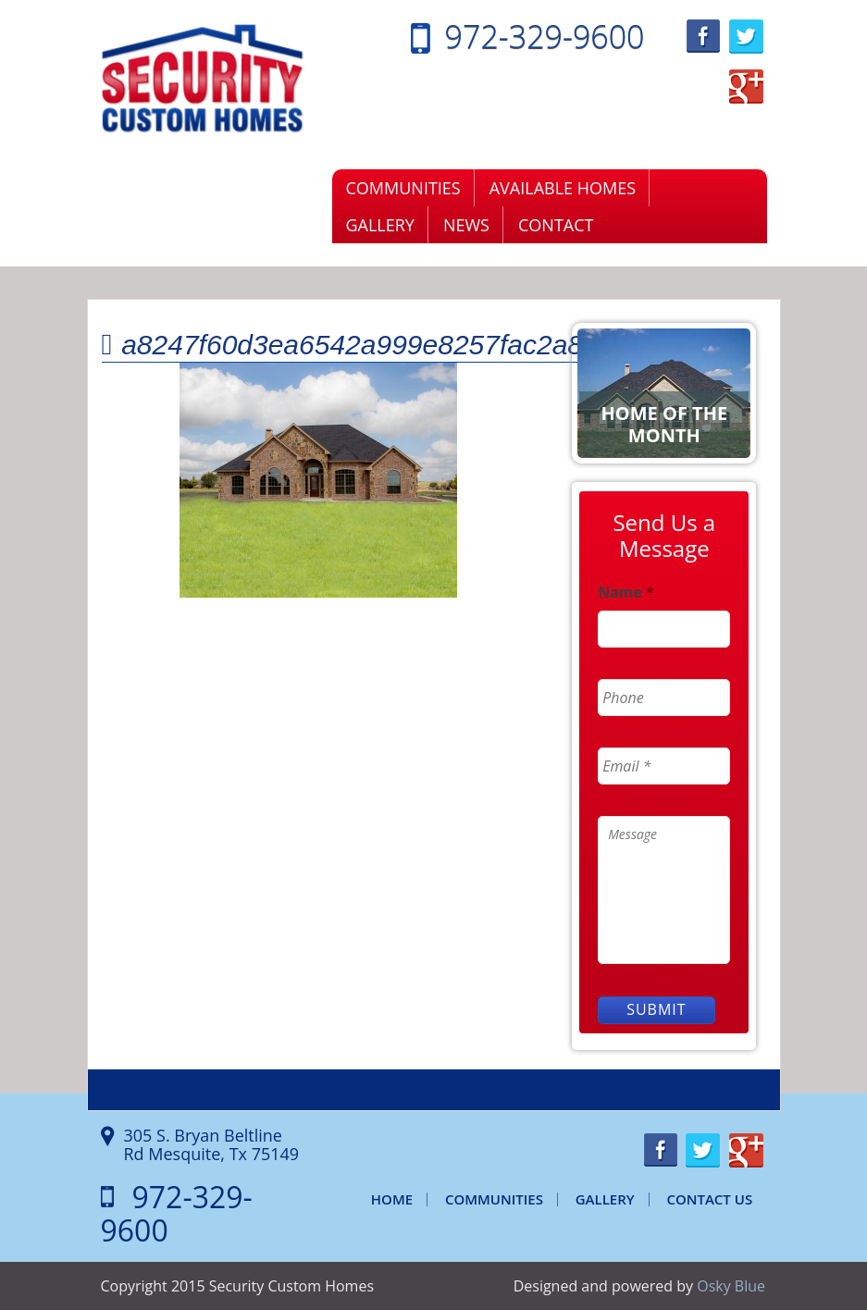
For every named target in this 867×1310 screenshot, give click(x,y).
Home (392, 1199)
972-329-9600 (545, 36)
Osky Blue (731, 1286)
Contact (555, 225)
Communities (403, 188)
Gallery (380, 225)
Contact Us (709, 1199)
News (466, 225)
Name (626, 592)
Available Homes (562, 188)
